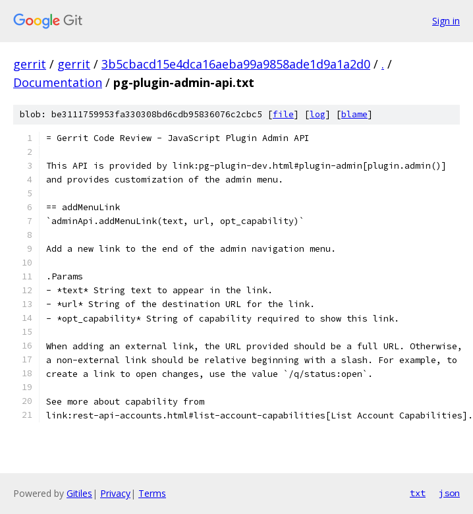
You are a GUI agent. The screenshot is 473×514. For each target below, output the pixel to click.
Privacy (115, 493)
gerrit (29, 64)
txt (418, 493)
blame (354, 114)
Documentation (57, 82)
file (283, 114)
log (317, 114)
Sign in (446, 20)
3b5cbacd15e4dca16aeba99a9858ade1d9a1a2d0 (235, 64)
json (449, 493)
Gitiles (79, 493)
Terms (152, 493)
